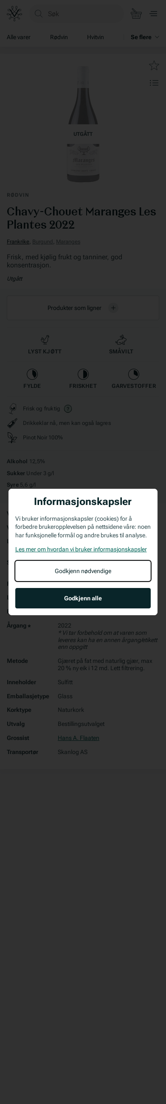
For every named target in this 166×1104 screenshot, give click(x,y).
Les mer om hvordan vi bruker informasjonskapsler (81, 549)
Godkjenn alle (83, 598)
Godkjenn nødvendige (83, 571)
